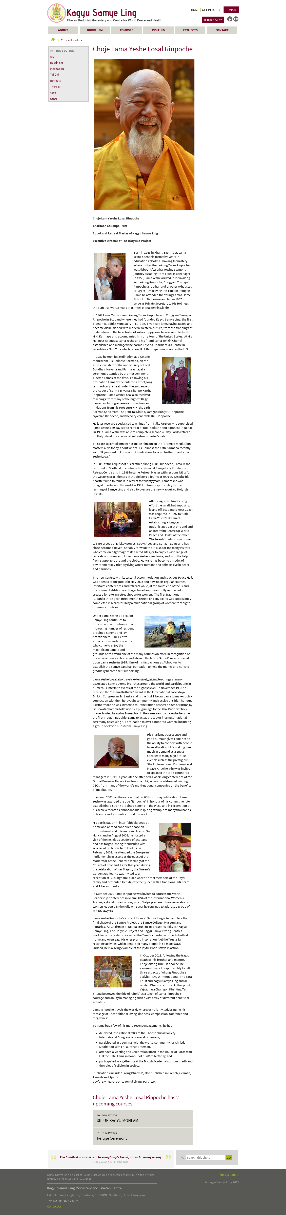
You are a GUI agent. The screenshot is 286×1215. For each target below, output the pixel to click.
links (223, 1175)
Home (195, 10)
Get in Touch (211, 10)
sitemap (232, 1175)
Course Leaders (71, 40)
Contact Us (54, 1206)
